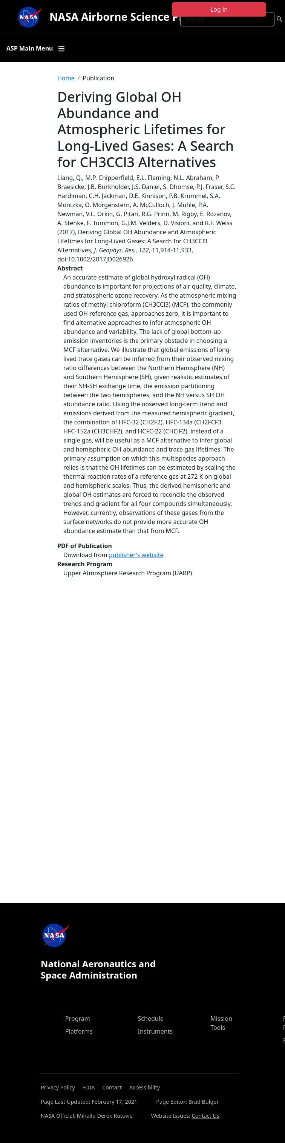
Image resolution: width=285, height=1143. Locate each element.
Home (66, 78)
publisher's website (136, 555)
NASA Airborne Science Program (133, 16)
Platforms (79, 1031)
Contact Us (205, 1115)
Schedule (151, 1018)
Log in (219, 9)
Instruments (155, 1031)
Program (77, 1018)
